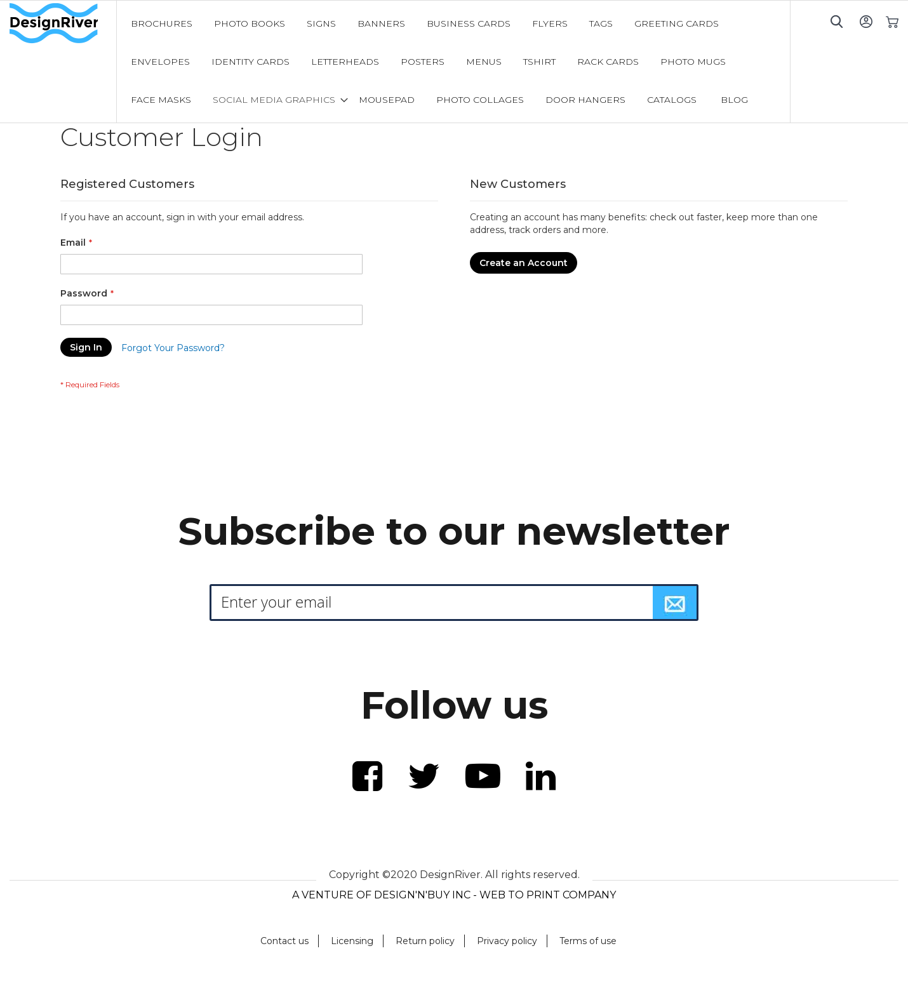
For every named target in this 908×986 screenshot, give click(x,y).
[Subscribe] (675, 602)
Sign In (865, 21)
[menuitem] (161, 23)
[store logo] (63, 23)
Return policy (425, 941)
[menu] (453, 61)
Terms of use (588, 941)
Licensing (352, 941)
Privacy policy (507, 941)
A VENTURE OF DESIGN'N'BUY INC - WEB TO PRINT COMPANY (454, 895)
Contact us (284, 941)
